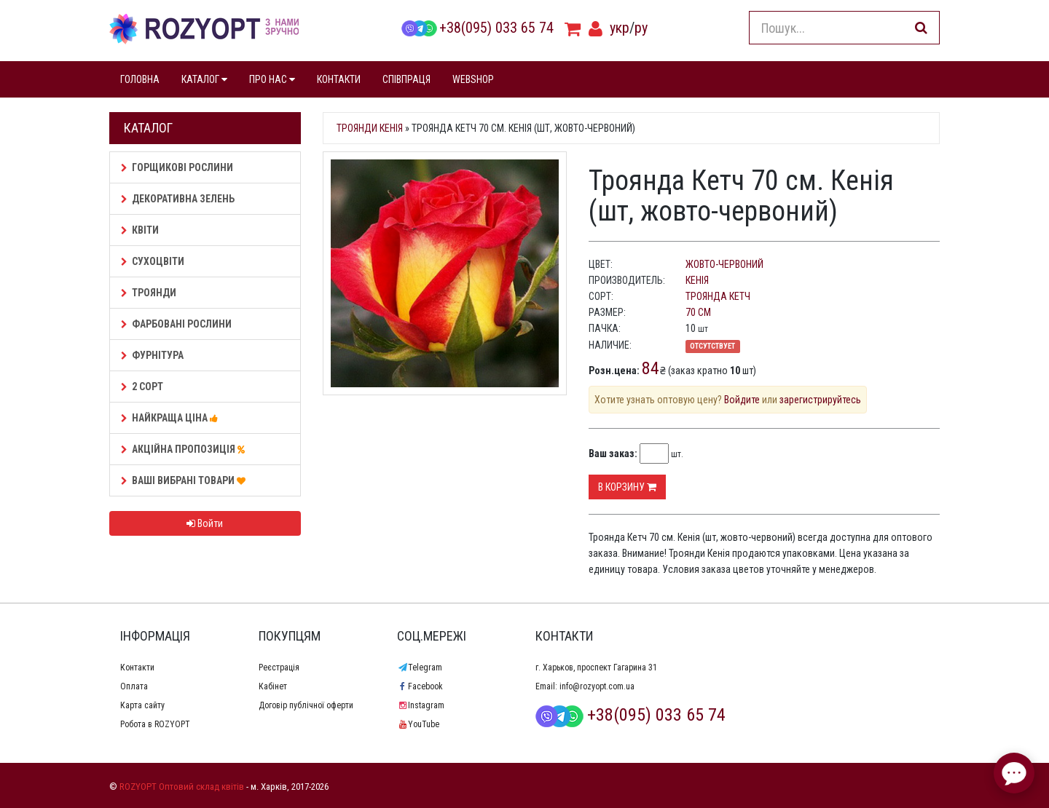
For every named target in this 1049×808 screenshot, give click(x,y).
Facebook (420, 686)
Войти (204, 523)
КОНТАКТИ (339, 79)
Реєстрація (279, 667)
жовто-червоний (724, 264)
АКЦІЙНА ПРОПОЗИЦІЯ (185, 449)
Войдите (742, 399)
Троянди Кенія (370, 128)
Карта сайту (142, 705)
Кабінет (273, 686)
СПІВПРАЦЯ (406, 79)
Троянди (148, 292)
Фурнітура (152, 355)
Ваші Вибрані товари (185, 480)
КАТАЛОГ (204, 79)
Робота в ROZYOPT (155, 724)
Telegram (419, 667)
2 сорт (142, 386)
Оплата (134, 686)
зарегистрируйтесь (820, 399)
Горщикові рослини (177, 167)
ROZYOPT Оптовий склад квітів (181, 786)
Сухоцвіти (152, 261)
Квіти (140, 230)
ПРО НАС (272, 79)
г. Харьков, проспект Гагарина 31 (596, 667)
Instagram (420, 705)
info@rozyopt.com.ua (596, 686)
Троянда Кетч (717, 296)
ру (641, 27)
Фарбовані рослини (176, 324)
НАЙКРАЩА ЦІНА (171, 418)
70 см (698, 312)
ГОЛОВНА (140, 79)
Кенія (697, 280)
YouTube (418, 724)
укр (619, 27)
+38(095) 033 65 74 (477, 27)
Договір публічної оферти (306, 705)
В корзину (627, 487)
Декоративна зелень (178, 199)
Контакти (137, 667)
